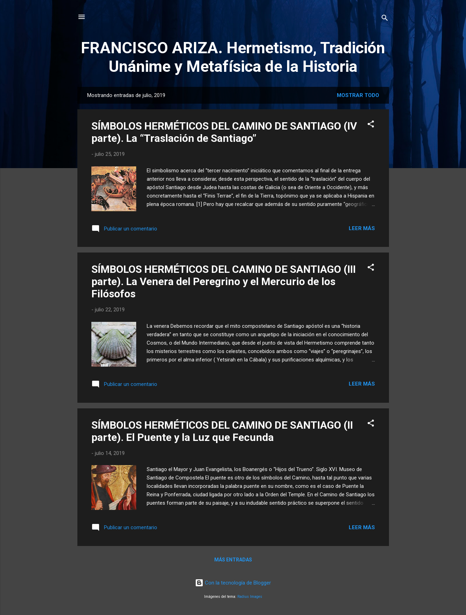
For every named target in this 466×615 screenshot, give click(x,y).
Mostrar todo (358, 95)
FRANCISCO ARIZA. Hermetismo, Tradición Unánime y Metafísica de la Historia (233, 57)
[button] (371, 125)
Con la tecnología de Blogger (233, 583)
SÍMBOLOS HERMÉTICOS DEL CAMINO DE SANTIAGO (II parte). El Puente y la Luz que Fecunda (222, 431)
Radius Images (249, 596)
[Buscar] (385, 19)
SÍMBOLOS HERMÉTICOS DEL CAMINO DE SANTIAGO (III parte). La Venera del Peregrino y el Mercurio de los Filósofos (223, 281)
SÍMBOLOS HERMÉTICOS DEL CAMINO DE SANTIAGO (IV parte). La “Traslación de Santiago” (224, 132)
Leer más (362, 228)
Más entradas (233, 559)
